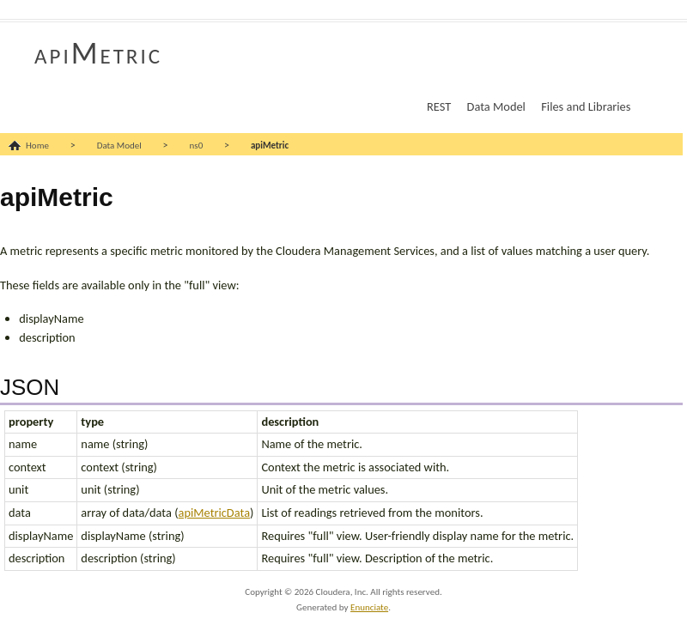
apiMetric (98, 53)
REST (439, 106)
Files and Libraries (585, 106)
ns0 (197, 145)
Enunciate (369, 607)
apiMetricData (215, 512)
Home (37, 145)
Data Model (496, 106)
